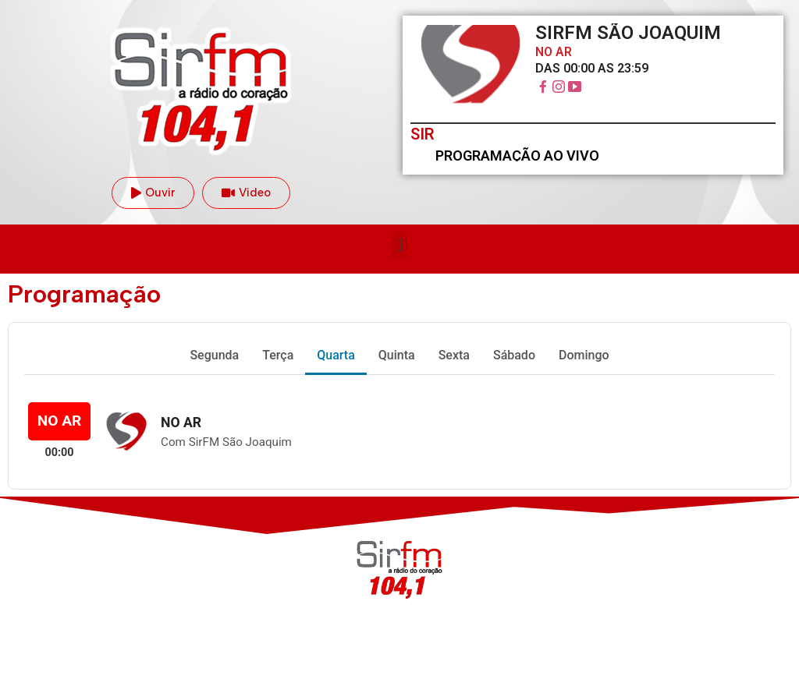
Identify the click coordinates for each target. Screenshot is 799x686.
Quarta (336, 355)
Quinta (396, 355)
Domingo (584, 355)
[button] (399, 245)
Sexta (454, 355)
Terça (277, 355)
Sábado (514, 355)
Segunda (214, 355)
